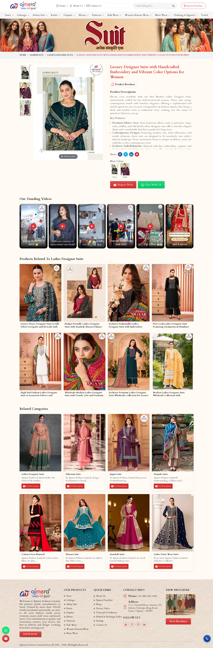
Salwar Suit (40, 15)
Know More (30, 634)
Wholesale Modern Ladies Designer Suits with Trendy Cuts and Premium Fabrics (84, 394)
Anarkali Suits (117, 554)
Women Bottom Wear (138, 15)
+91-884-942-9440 (147, 596)
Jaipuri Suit (115, 474)
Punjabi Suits (161, 474)
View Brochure (178, 621)
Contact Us (94, 5)
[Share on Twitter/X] (125, 154)
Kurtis (55, 15)
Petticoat (98, 15)
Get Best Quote (31, 486)
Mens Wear (162, 15)
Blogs (99, 604)
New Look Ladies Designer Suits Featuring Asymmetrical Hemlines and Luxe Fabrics (171, 325)
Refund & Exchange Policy (109, 616)
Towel (204, 15)
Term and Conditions (106, 612)
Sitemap (99, 620)
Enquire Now (123, 185)
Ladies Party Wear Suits (166, 554)
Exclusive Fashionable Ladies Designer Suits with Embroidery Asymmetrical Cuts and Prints (125, 325)
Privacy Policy (103, 608)
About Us (76, 5)
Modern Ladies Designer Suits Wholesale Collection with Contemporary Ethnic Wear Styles (170, 394)
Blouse (84, 15)
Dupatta (69, 15)
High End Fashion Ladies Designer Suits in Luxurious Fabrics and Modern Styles (39, 394)
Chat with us (151, 185)
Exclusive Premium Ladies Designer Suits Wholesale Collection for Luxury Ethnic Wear (128, 394)
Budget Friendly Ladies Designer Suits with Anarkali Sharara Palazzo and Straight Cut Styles (83, 325)
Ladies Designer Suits (60, 55)
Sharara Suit (72, 554)
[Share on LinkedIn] (131, 154)
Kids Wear (114, 15)
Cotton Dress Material (33, 554)
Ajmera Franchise (193, 5)
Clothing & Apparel (185, 15)
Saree (9, 15)
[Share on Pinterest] (137, 154)
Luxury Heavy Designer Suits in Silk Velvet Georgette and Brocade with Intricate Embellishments (40, 325)
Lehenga (23, 15)
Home (61, 5)
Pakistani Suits (73, 474)
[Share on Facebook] (120, 154)
